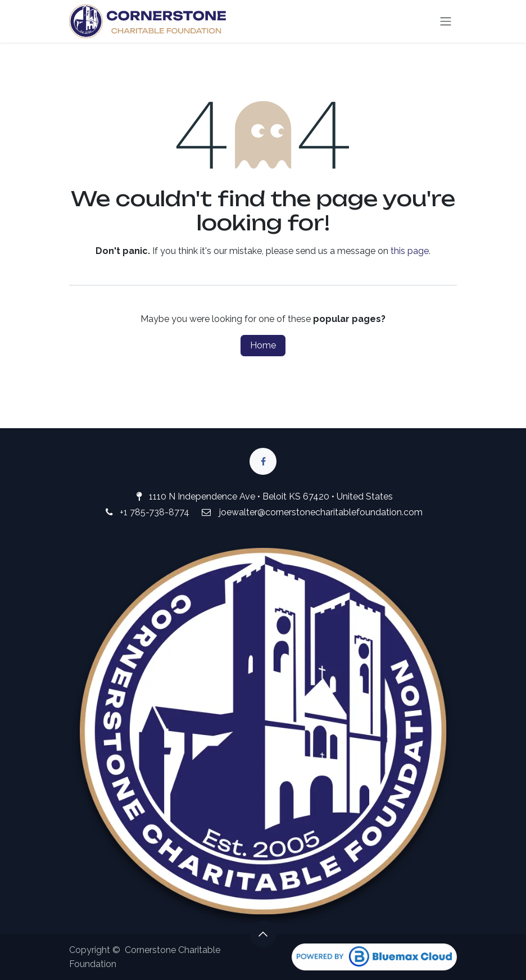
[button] (263, 933)
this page (410, 251)
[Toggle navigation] (445, 21)
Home (263, 345)
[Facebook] (263, 461)
